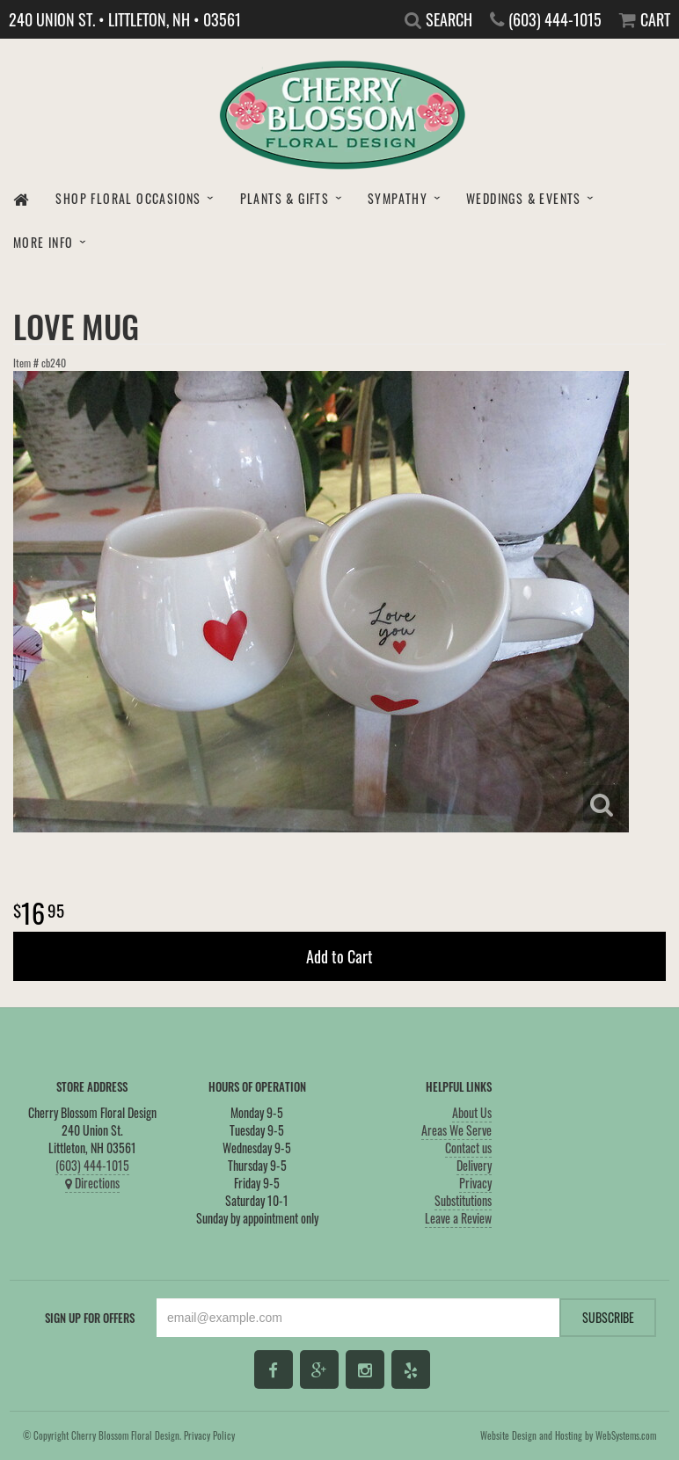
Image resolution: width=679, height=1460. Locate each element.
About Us (472, 1112)
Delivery (474, 1165)
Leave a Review (458, 1218)
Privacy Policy (209, 1435)
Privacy (475, 1182)
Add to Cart (339, 956)
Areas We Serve (456, 1130)
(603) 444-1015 (92, 1165)
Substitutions (463, 1200)
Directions (92, 1182)
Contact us (468, 1147)
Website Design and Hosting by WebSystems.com (568, 1435)
